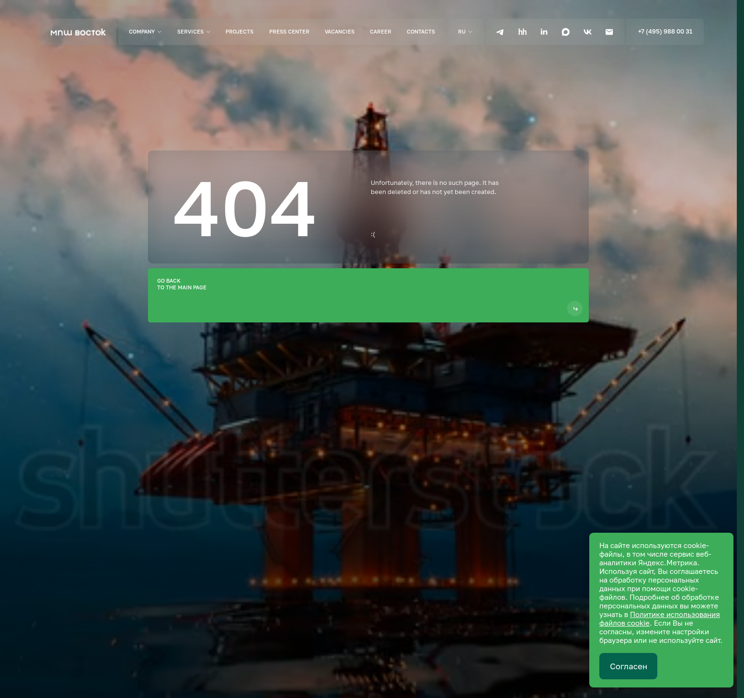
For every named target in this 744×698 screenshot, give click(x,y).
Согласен (628, 666)
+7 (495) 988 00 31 (665, 31)
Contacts (421, 31)
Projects (239, 31)
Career (380, 31)
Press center (289, 31)
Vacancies (340, 31)
